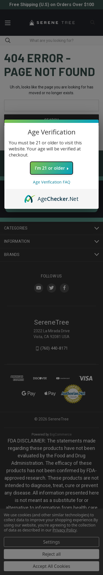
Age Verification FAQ (51, 182)
